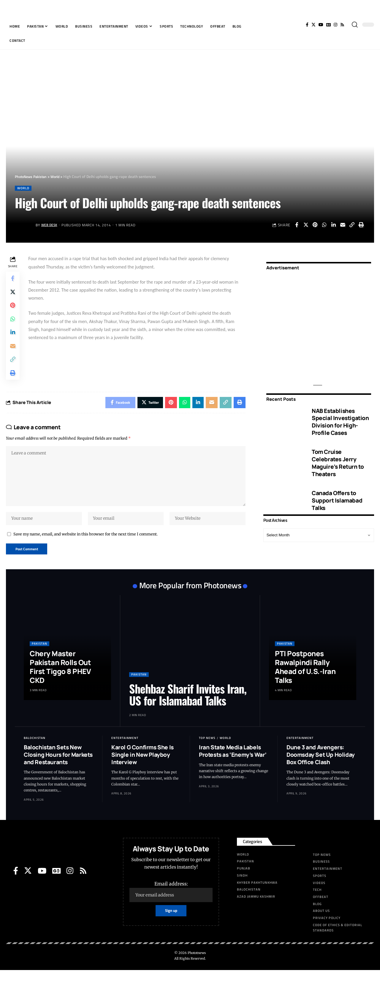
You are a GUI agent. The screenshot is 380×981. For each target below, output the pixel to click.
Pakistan (39, 654)
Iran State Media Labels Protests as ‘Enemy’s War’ (233, 761)
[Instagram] (335, 25)
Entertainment (124, 749)
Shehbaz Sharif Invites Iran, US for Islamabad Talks (187, 705)
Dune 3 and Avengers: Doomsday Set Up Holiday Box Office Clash (320, 765)
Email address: (171, 902)
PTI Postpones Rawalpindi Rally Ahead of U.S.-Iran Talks (305, 677)
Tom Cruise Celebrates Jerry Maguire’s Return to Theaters (338, 458)
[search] (355, 25)
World (24, 188)
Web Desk (50, 225)
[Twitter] (313, 25)
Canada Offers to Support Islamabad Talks (337, 496)
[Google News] (328, 25)
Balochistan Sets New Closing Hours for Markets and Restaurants (58, 765)
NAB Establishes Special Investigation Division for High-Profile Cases (340, 418)
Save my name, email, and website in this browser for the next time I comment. (85, 544)
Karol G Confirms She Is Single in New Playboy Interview (142, 765)
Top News (207, 749)
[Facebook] (307, 25)
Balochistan (34, 749)
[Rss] (342, 25)
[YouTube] (321, 25)
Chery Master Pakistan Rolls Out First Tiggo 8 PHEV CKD (60, 677)
